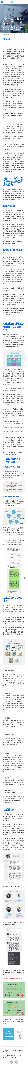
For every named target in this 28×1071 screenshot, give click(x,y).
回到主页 (5, 1061)
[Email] (16, 1062)
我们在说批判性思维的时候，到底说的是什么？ (13, 1050)
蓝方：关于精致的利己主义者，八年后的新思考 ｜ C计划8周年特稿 (13, 1056)
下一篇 (4, 1054)
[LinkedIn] (11, 1062)
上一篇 (4, 1048)
